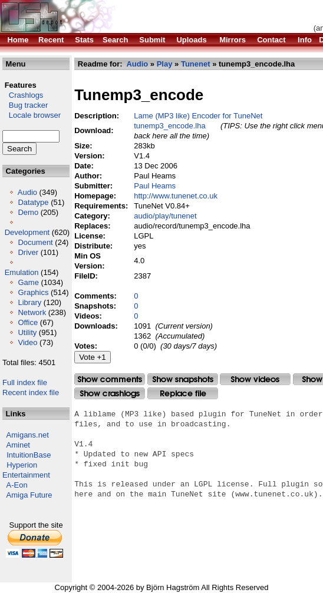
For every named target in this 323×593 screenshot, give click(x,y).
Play (165, 63)
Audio (27, 192)
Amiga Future (29, 495)
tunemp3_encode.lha (169, 125)
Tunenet (195, 63)
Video (27, 342)
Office (28, 322)
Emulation (22, 272)
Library (29, 302)
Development (27, 232)
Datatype (33, 202)
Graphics (33, 292)
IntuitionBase (28, 454)
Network (32, 312)
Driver (28, 252)
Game (28, 282)
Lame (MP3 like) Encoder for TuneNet (198, 115)
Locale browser (31, 115)
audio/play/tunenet (165, 215)
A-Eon (17, 485)
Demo (28, 212)
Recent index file (30, 392)
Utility (27, 332)
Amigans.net (27, 434)
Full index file (24, 382)
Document (35, 242)
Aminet (18, 444)
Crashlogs (22, 95)
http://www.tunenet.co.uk (175, 195)
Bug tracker (25, 105)
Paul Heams (155, 185)
